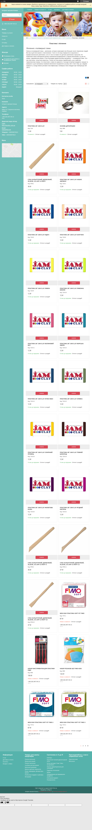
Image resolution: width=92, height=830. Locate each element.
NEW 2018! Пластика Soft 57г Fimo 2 (40, 722)
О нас (4, 39)
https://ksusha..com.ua (8, 125)
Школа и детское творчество (33, 769)
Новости (4, 36)
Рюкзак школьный (30, 759)
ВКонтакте (72, 761)
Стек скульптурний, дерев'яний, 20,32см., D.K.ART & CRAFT (40, 180)
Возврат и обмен (7, 764)
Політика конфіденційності (60, 791)
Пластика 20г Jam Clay (36, 126)
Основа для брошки (67, 126)
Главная (29, 9)
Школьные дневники (30, 767)
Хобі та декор (66, 38)
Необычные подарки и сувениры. (34, 775)
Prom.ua (55, 788)
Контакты (57, 9)
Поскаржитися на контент (45, 791)
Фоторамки (28, 777)
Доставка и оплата (8, 46)
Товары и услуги (7, 33)
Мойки (49, 772)
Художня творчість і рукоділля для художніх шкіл (46, 38)
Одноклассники (73, 759)
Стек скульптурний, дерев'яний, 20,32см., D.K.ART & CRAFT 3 (40, 563)
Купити (42, 120)
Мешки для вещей (30, 761)
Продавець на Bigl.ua (46, 790)
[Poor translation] (7, 802)
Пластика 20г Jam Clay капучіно (72, 235)
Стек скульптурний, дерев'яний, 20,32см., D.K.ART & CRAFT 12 (72, 563)
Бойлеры (49, 757)
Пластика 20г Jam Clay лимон (39, 288)
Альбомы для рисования (32, 765)
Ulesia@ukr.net (6, 129)
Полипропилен (51, 780)
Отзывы (4, 42)
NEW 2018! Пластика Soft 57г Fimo (72, 613)
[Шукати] (19, 15)
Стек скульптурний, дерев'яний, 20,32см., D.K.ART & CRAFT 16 (40, 618)
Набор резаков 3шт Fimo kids (71, 668)
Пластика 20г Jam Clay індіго (38, 235)
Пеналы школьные (30, 763)
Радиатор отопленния (53, 770)
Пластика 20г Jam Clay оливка (71, 399)
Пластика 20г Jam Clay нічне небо (40, 399)
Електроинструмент (52, 778)
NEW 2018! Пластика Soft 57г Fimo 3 (72, 722)
